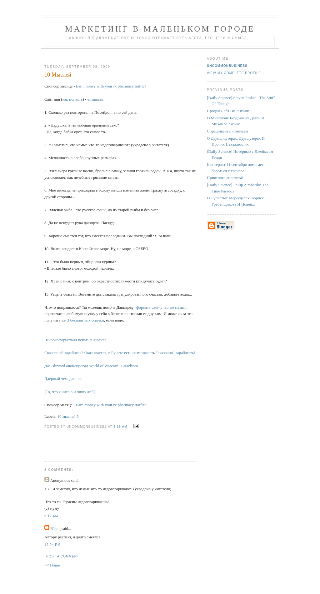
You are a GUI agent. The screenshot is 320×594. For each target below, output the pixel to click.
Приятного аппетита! (225, 177)
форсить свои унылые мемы (160, 307)
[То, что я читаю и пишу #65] (69, 391)
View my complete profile (234, 73)
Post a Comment (62, 556)
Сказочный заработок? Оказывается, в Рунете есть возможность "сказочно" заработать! (119, 352)
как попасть (72, 99)
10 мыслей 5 (68, 416)
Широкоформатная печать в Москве (75, 339)
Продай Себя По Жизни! (228, 110)
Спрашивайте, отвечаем (227, 131)
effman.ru (95, 99)
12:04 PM (52, 545)
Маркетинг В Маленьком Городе (160, 28)
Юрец (55, 528)
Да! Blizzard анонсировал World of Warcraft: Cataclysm (91, 365)
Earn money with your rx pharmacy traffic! (111, 86)
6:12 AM (51, 516)
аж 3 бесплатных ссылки (83, 320)
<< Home (52, 565)
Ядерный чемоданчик (63, 378)
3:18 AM (120, 426)
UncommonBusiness (227, 65)
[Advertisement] (118, 54)
